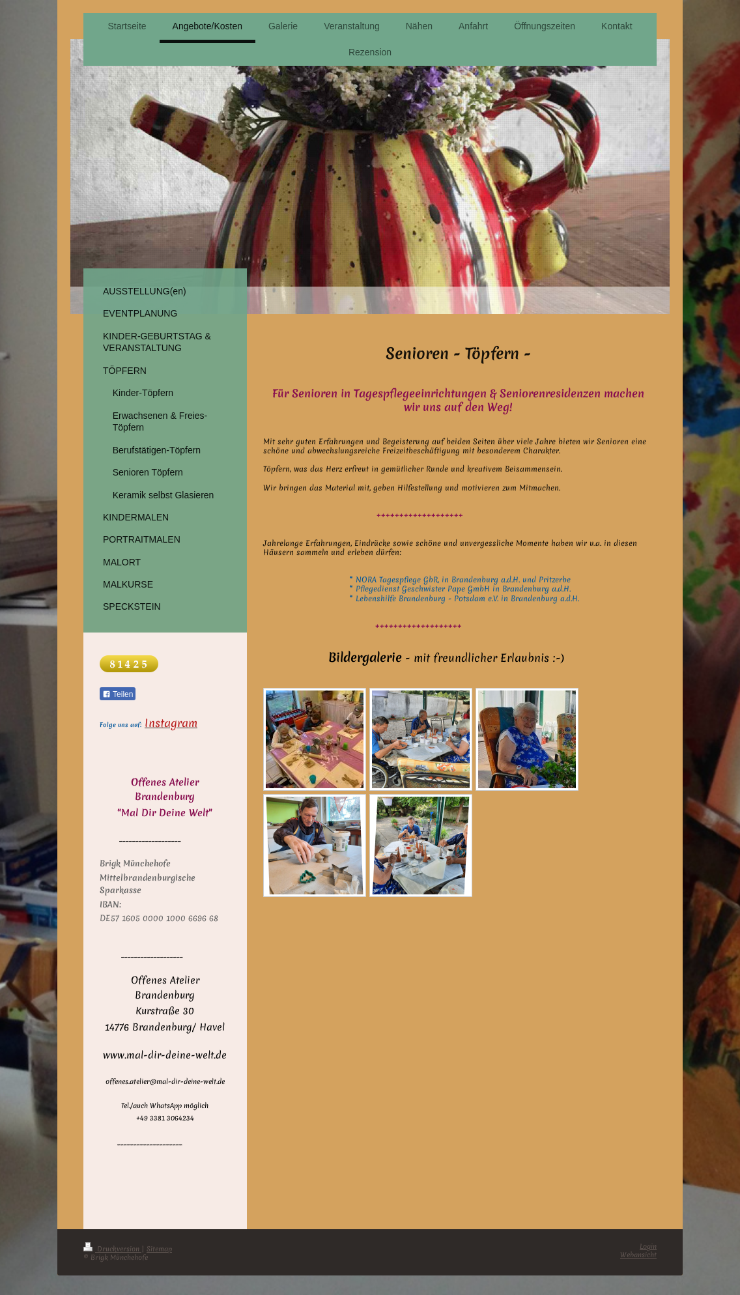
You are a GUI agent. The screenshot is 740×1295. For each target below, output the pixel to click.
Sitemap (159, 1248)
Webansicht (638, 1254)
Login (648, 1246)
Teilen (117, 694)
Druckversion (112, 1248)
